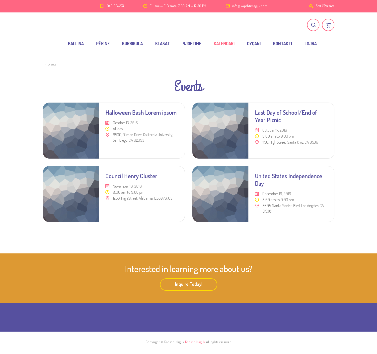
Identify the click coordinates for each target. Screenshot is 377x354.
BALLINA (76, 43)
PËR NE (103, 43)
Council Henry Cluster (131, 176)
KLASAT (162, 43)
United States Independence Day (288, 179)
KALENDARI (224, 43)
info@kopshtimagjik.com (249, 6)
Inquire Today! (188, 284)
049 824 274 (115, 6)
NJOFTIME (191, 43)
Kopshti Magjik (195, 342)
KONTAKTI (282, 43)
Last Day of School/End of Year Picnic (286, 116)
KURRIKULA (132, 43)
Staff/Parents (325, 6)
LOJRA (310, 43)
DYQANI (254, 43)
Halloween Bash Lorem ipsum (141, 112)
